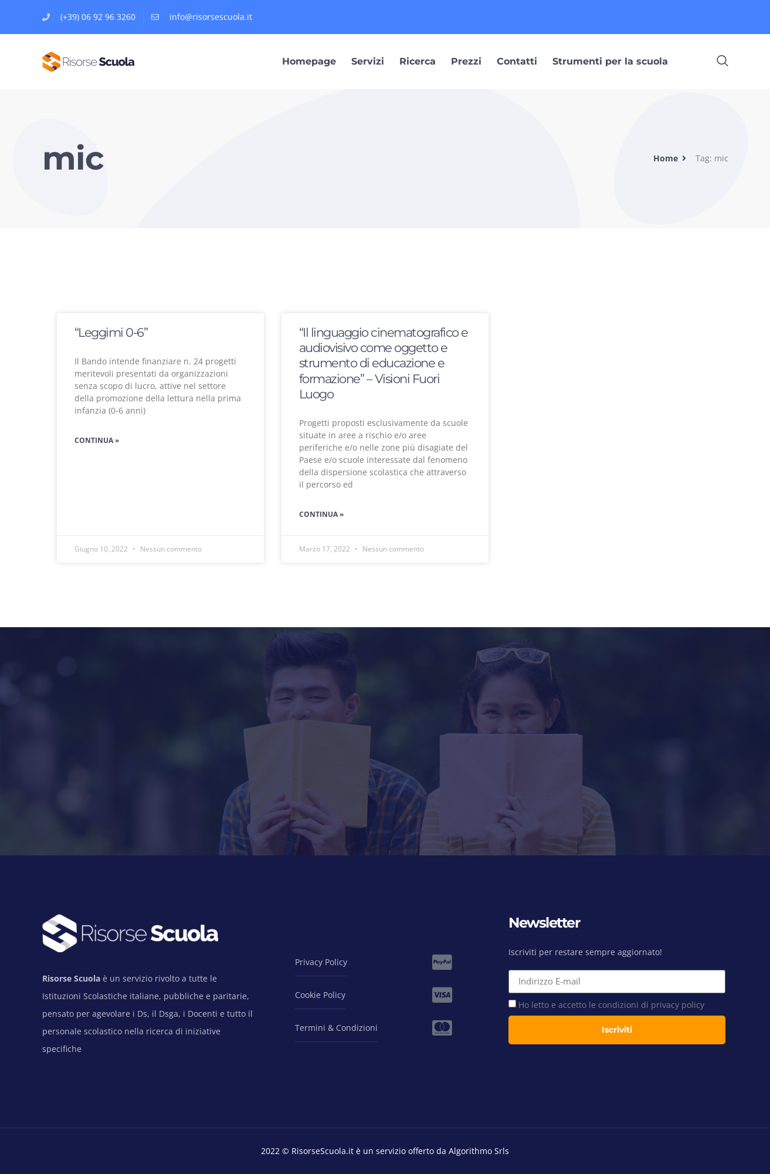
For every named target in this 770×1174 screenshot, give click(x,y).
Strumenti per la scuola (610, 61)
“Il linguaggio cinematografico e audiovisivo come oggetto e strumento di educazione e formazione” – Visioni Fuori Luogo (383, 363)
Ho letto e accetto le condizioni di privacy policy (611, 1004)
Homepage (309, 61)
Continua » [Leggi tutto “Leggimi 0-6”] (96, 440)
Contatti (517, 61)
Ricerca (417, 61)
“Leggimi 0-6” (111, 332)
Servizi (367, 61)
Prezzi (466, 61)
